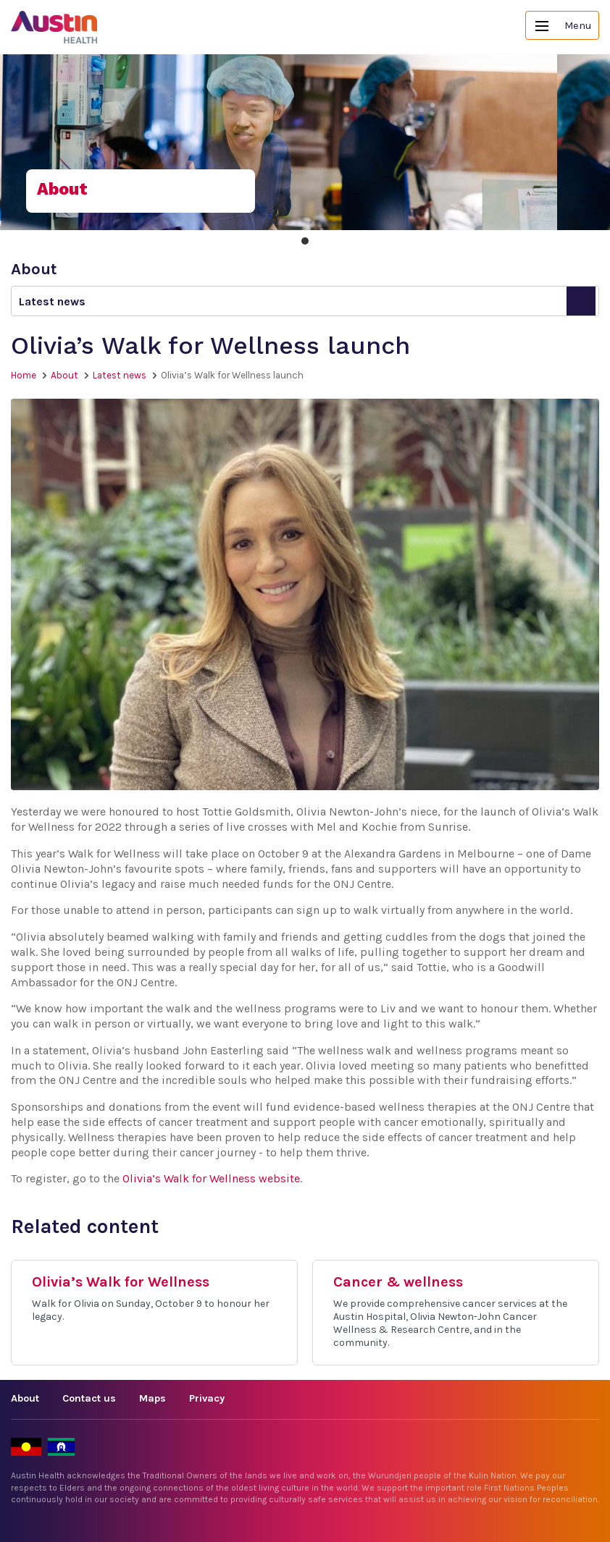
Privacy (207, 1398)
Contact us (89, 1398)
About (64, 375)
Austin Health (54, 27)
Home (23, 375)
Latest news (119, 375)
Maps (152, 1398)
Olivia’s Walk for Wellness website (211, 1178)
